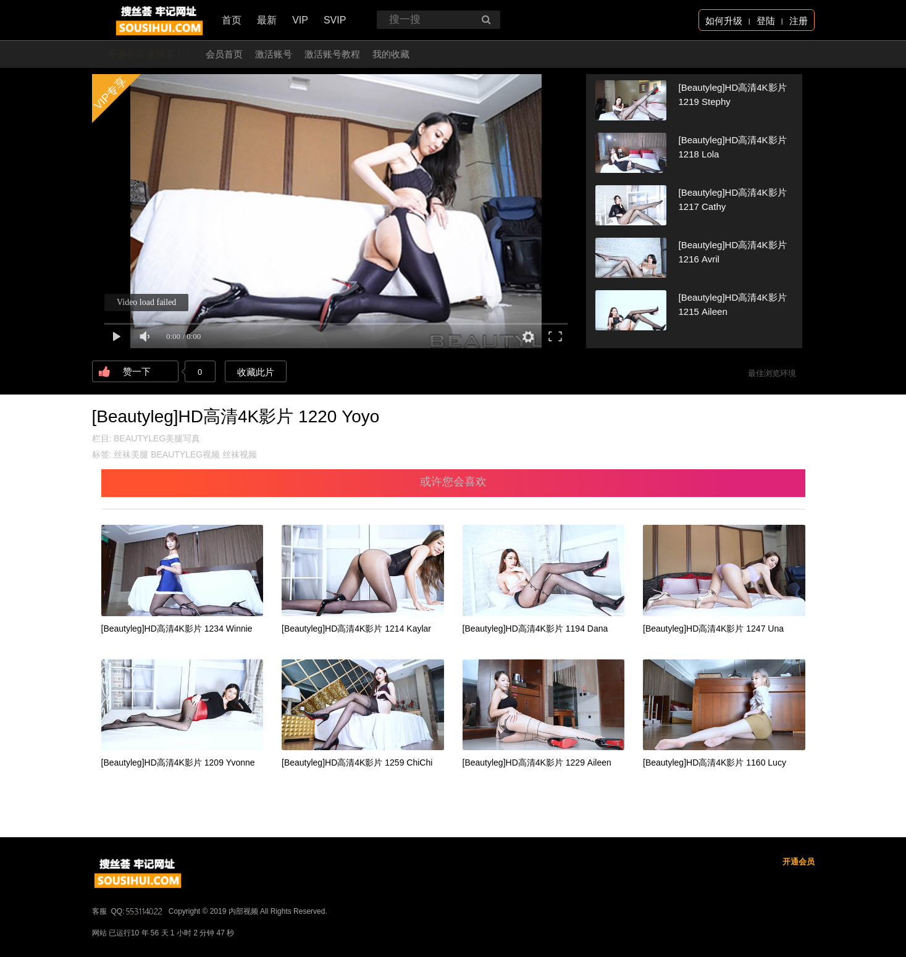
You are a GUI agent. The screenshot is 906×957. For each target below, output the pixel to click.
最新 (267, 20)
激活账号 (273, 54)
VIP (300, 20)
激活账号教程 (332, 54)
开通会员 (798, 861)
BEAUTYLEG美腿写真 (157, 438)
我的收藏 (390, 54)
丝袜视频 (239, 454)
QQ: (137, 911)
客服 (99, 911)
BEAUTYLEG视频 (185, 454)
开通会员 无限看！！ (150, 54)
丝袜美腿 (131, 454)
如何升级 (723, 20)
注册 (798, 20)
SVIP (335, 20)
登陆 (766, 20)
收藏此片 (255, 372)
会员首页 (224, 54)
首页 (231, 20)
